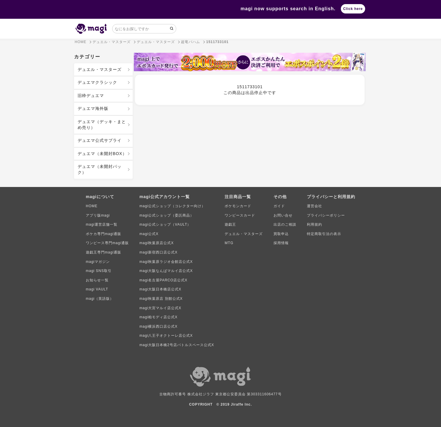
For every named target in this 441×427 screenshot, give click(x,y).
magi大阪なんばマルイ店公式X (166, 271)
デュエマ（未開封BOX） (102, 153)
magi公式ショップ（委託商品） (166, 215)
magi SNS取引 (99, 271)
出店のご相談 (285, 224)
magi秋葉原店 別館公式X (160, 299)
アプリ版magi (98, 215)
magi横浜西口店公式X (158, 326)
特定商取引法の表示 (324, 234)
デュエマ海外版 (93, 108)
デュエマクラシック (97, 82)
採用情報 (281, 243)
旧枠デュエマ (91, 95)
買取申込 (281, 234)
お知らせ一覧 (97, 280)
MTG (229, 243)
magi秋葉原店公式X (156, 243)
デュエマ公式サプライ (100, 140)
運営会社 (314, 206)
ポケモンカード (238, 206)
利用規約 (314, 224)
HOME (92, 206)
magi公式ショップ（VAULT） (165, 224)
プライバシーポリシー (326, 215)
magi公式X (148, 234)
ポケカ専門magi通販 (103, 234)
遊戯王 (230, 224)
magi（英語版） (100, 299)
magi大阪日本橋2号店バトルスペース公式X (176, 345)
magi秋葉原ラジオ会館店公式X (166, 262)
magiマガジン (98, 262)
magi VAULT (97, 289)
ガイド (279, 206)
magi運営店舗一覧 (101, 224)
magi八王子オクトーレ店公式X (166, 336)
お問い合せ (283, 215)
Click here (353, 9)
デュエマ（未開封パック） (100, 169)
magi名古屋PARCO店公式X (163, 280)
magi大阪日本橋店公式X (160, 289)
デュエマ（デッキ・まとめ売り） (102, 124)
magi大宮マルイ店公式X (160, 308)
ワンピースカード (240, 215)
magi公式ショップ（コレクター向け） (172, 206)
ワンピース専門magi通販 (107, 243)
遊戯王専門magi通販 (103, 252)
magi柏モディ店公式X (158, 317)
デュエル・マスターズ (100, 69)
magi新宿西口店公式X (158, 252)
